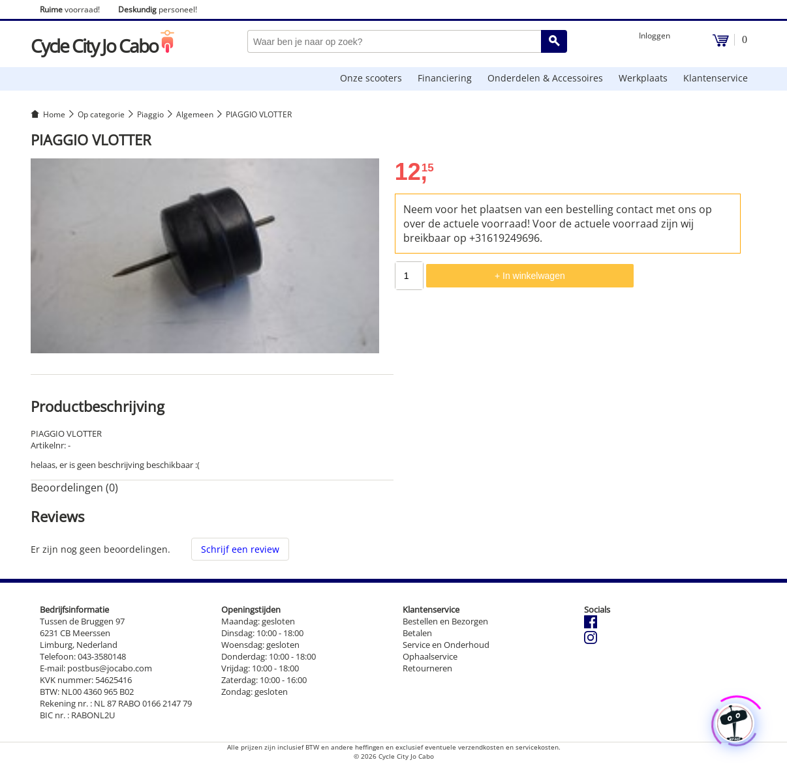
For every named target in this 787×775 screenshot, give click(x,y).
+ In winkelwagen (530, 276)
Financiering (445, 78)
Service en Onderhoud (446, 645)
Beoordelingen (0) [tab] (74, 487)
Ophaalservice (430, 656)
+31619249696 (504, 238)
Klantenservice (715, 78)
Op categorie (101, 114)
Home (54, 114)
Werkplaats (643, 78)
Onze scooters (371, 78)
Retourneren (427, 668)
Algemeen (194, 114)
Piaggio (150, 114)
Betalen (417, 633)
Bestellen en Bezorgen (445, 621)
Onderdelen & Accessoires (545, 78)
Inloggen (654, 35)
